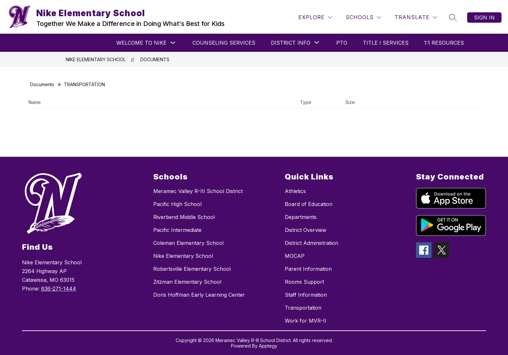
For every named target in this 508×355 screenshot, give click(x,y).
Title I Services (386, 43)
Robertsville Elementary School (192, 269)
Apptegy (268, 346)
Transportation (303, 307)
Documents (154, 59)
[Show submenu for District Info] (290, 43)
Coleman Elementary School (188, 243)
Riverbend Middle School (184, 217)
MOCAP (295, 256)
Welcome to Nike (141, 43)
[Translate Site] (416, 17)
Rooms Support (304, 282)
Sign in (484, 17)
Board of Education (308, 204)
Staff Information (306, 295)
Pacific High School (177, 204)
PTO (341, 43)
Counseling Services (223, 43)
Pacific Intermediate (177, 230)
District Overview (305, 230)
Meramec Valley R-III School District (198, 191)
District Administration (311, 243)
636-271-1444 (58, 288)
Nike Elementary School (96, 59)
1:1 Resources (444, 43)
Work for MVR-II (305, 320)
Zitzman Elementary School (187, 282)
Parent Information (308, 269)
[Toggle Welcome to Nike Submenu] (173, 43)
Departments (301, 217)
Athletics (295, 191)
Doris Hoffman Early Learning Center (199, 295)
